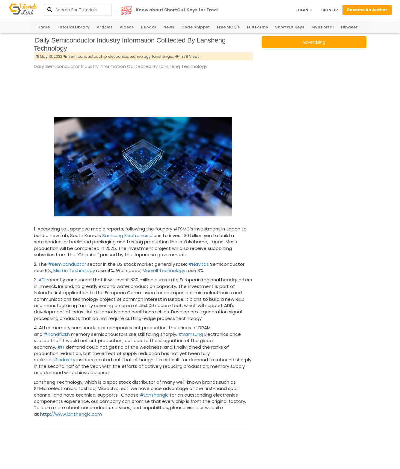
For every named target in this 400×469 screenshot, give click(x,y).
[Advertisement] (143, 86)
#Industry (64, 359)
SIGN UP (329, 10)
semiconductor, (83, 56)
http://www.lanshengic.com (71, 414)
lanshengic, (163, 56)
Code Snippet (195, 27)
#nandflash (57, 334)
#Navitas (198, 264)
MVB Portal (322, 27)
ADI (42, 280)
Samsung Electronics (125, 235)
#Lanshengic (154, 395)
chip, (103, 56)
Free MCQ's (228, 27)
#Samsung (190, 334)
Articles (104, 27)
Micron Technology (74, 270)
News (168, 27)
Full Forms (257, 27)
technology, (140, 56)
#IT (61, 347)
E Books (148, 27)
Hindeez (349, 27)
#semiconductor (67, 264)
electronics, (118, 56)
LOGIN (303, 10)
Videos (127, 27)
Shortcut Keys (289, 27)
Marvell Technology (164, 270)
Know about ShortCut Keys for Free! (177, 10)
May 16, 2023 (49, 56)
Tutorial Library (73, 27)
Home (43, 27)
